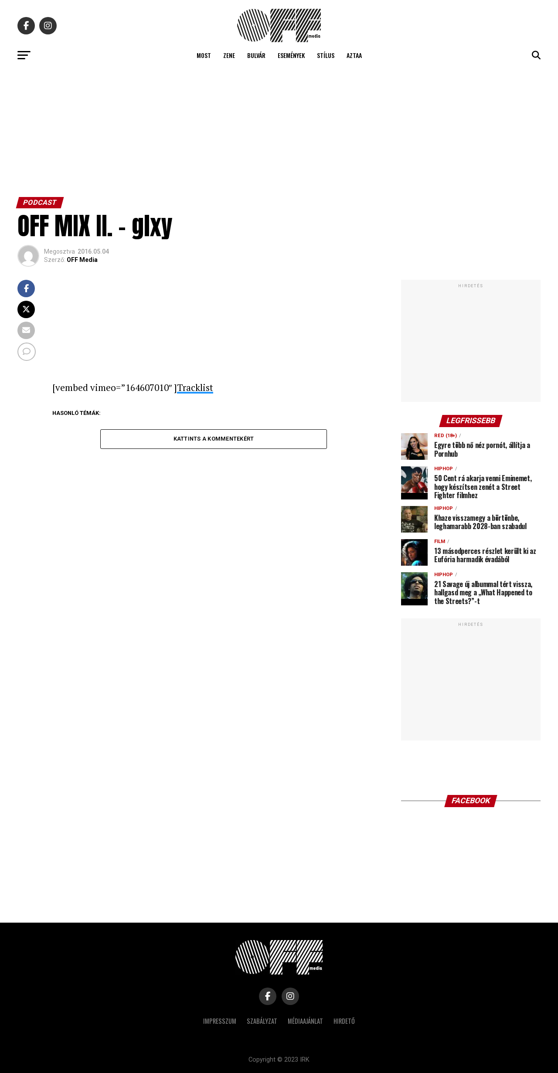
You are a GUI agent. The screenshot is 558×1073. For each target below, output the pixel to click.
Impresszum (219, 1020)
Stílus (325, 55)
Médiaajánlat (305, 1020)
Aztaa (354, 55)
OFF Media (82, 259)
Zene (229, 55)
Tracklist (195, 387)
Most (204, 55)
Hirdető (344, 1020)
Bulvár (256, 55)
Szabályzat (262, 1020)
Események (291, 55)
